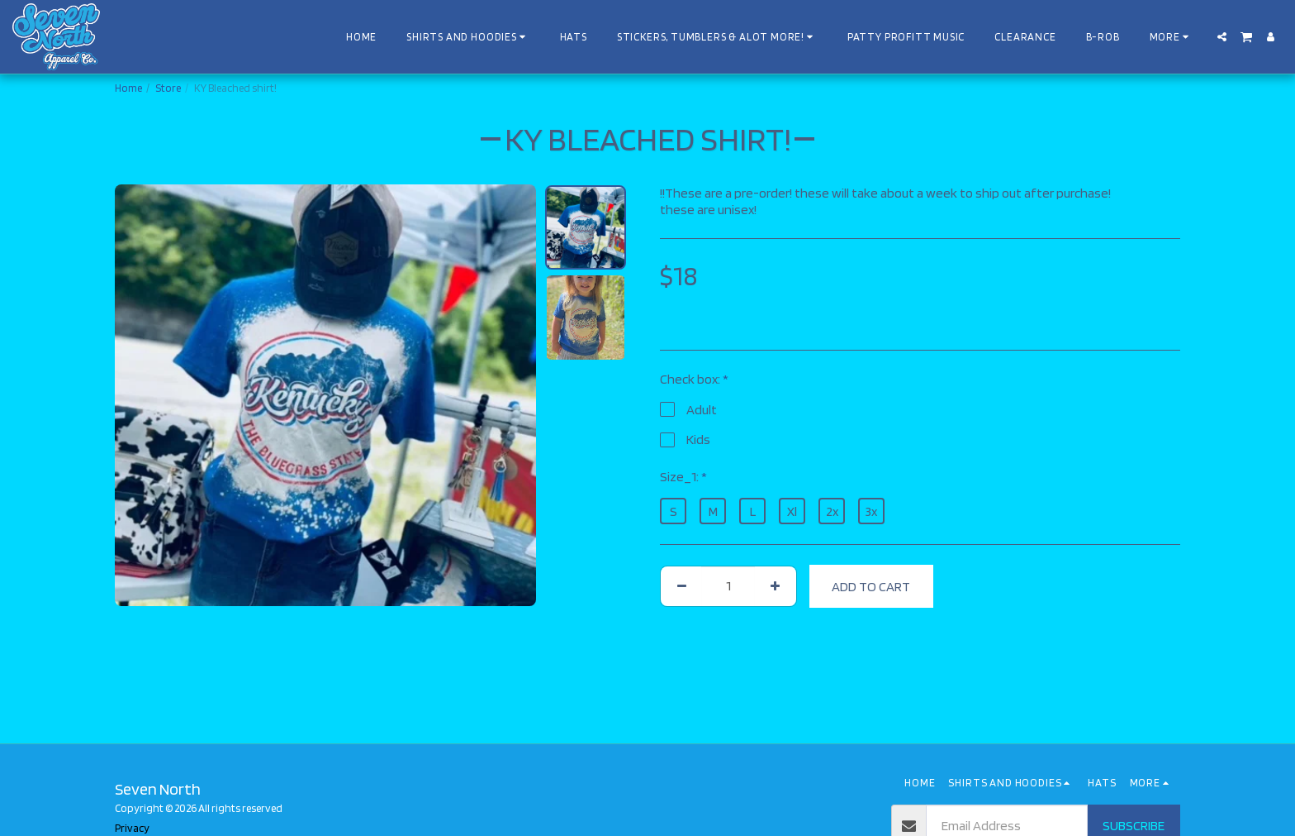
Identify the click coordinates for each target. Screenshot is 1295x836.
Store (168, 87)
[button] (1222, 36)
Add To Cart (871, 586)
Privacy (132, 827)
